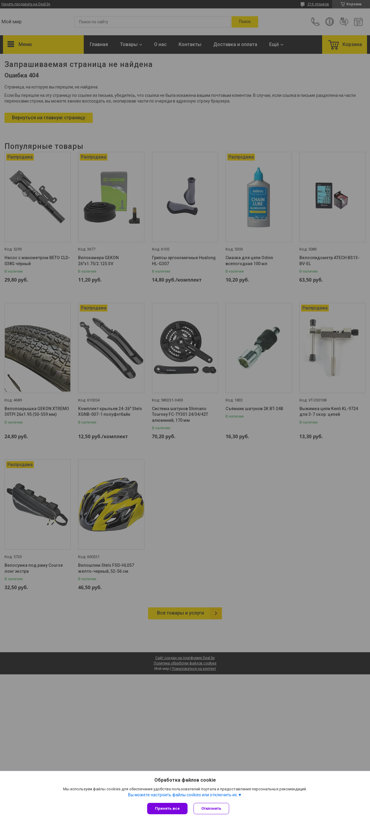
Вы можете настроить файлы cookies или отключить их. (183, 794)
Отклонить (211, 808)
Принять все (167, 808)
